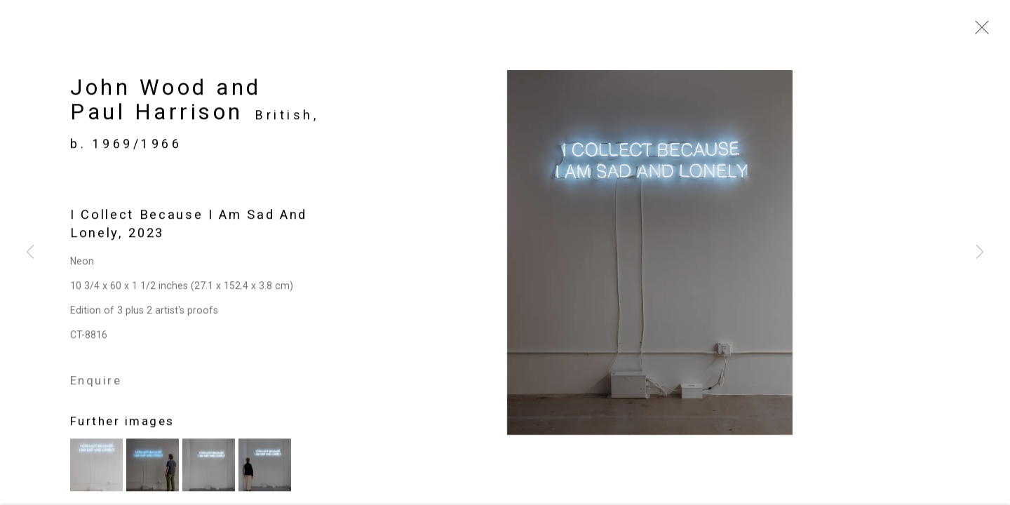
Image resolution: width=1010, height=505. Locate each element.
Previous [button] (30, 252)
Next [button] (980, 252)
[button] (96, 468)
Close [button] (978, 31)
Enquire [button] (95, 384)
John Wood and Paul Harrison (166, 103)
